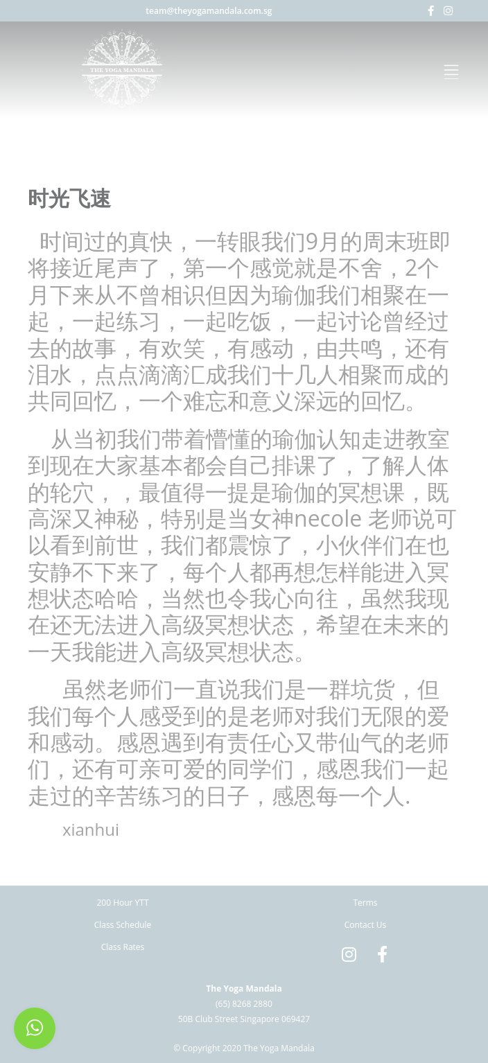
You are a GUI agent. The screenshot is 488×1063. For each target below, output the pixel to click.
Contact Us (366, 925)
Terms (365, 902)
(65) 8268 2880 (244, 1004)
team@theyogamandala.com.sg (209, 11)
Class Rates (123, 947)
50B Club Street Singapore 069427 (244, 1019)
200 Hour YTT (122, 902)
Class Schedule (123, 925)
